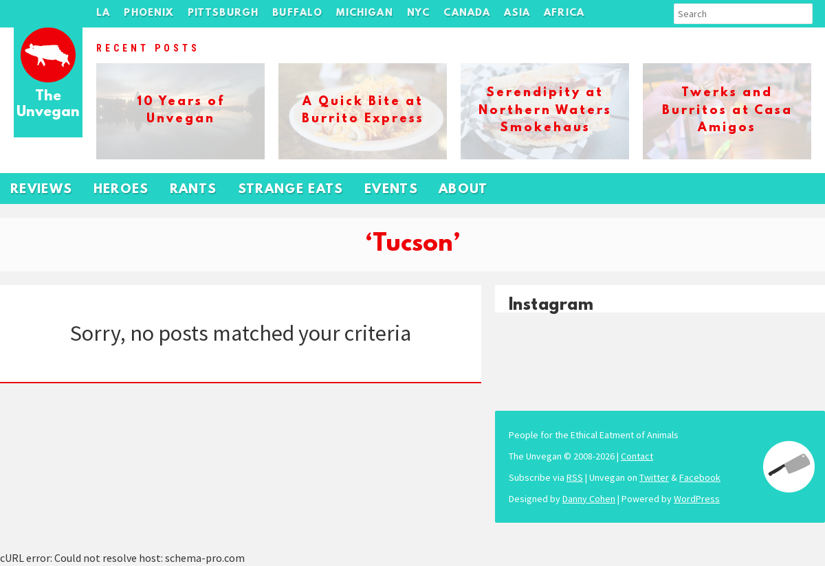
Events (391, 190)
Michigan (364, 13)
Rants (193, 190)
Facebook (699, 477)
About (463, 190)
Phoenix (148, 13)
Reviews (41, 190)
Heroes (121, 190)
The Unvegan (48, 105)
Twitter (654, 477)
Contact (637, 456)
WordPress (697, 499)
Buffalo (297, 13)
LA (103, 13)
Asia (517, 13)
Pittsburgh (223, 13)
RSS (574, 477)
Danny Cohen (588, 499)
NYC (418, 13)
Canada (466, 13)
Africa (564, 13)
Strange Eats (291, 190)
